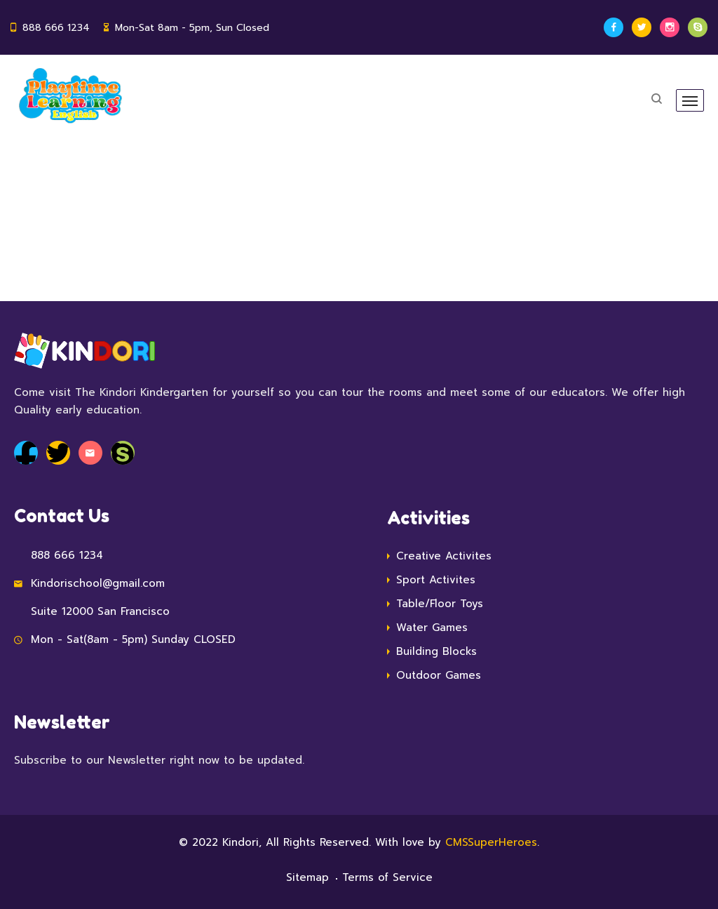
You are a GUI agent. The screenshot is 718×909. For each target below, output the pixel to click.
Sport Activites (435, 580)
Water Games (432, 627)
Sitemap (307, 877)
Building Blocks (436, 651)
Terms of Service (387, 877)
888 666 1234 (56, 27)
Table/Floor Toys (439, 603)
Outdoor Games (438, 675)
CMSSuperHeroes (491, 842)
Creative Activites (444, 556)
